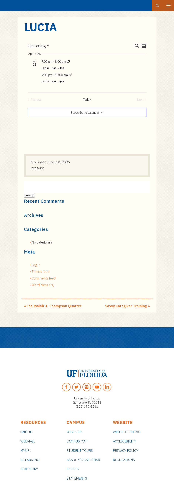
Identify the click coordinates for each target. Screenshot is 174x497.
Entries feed (40, 271)
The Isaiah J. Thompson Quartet (53, 305)
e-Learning (29, 460)
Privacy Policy (125, 450)
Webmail (27, 441)
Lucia (45, 68)
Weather (74, 432)
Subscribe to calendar (85, 112)
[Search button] (157, 5)
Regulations (124, 460)
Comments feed (44, 278)
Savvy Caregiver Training (126, 305)
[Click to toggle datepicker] (38, 45)
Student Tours (80, 450)
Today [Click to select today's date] (87, 99)
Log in (36, 265)
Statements (77, 478)
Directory (29, 469)
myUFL (25, 450)
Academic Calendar (83, 460)
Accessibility (124, 441)
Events (73, 469)
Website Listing (126, 432)
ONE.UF (26, 432)
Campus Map (77, 441)
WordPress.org (42, 285)
